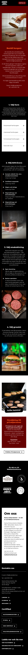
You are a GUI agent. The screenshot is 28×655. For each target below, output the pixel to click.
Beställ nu (22, 3)
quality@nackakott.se (8, 589)
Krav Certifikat (9, 626)
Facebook (6, 600)
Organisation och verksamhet (13, 646)
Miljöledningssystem (11, 615)
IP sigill (6, 620)
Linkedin (6, 597)
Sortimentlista (8, 649)
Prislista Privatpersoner (14, 452)
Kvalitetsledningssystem (12, 632)
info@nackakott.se (16, 61)
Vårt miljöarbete (8, 643)
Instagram (6, 603)
